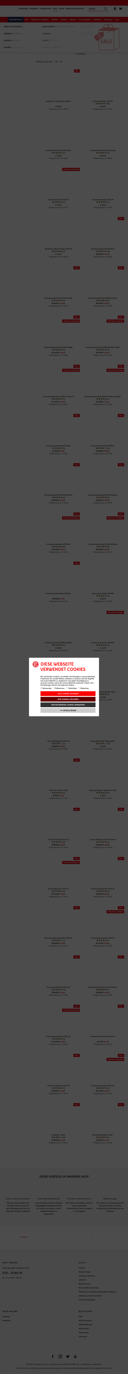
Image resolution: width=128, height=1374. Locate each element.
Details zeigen (68, 710)
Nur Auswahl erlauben (68, 699)
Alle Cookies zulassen (68, 693)
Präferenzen (59, 688)
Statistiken (71, 688)
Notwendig (45, 688)
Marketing (84, 688)
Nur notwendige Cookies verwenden (68, 705)
